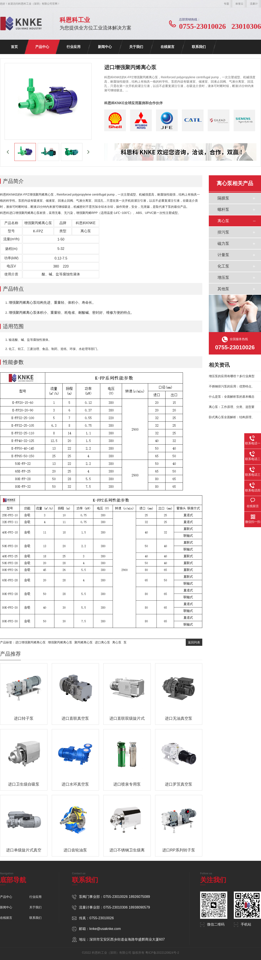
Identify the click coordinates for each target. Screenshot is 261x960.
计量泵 (223, 255)
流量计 (254, 3)
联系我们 (199, 47)
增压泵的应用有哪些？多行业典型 (231, 376)
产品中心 (42, 47)
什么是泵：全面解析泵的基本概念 (231, 396)
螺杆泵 (223, 209)
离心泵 (116, 642)
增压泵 (223, 277)
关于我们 (136, 47)
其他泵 (223, 289)
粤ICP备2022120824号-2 (162, 952)
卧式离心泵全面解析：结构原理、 (231, 417)
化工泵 (223, 266)
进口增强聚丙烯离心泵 (30, 642)
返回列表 (194, 642)
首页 (14, 47)
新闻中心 (105, 47)
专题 (226, 3)
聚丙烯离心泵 (83, 642)
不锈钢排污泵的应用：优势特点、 (231, 386)
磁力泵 (223, 243)
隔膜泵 (223, 198)
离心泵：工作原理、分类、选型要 (231, 407)
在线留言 (167, 47)
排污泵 (223, 232)
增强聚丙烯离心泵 (60, 642)
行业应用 (73, 47)
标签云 (239, 3)
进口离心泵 (102, 642)
